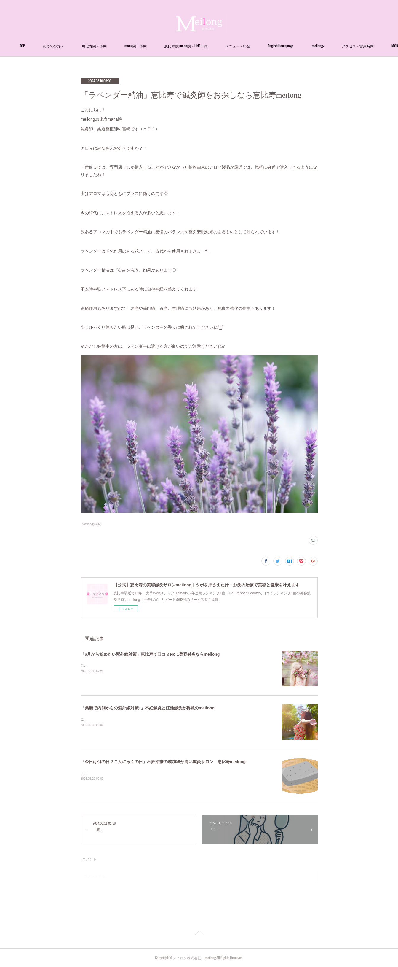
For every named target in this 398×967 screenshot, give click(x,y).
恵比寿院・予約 (121, 45)
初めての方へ (80, 45)
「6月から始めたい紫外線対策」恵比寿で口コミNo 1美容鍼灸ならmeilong (150, 654)
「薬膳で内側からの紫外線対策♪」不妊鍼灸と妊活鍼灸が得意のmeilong (148, 708)
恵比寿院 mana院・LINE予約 (213, 45)
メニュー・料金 (264, 45)
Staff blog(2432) (91, 524)
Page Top (199, 934)
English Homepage (307, 45)
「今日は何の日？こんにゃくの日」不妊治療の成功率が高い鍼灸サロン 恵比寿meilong (163, 761)
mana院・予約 (163, 45)
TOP (49, 45)
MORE (342, 45)
